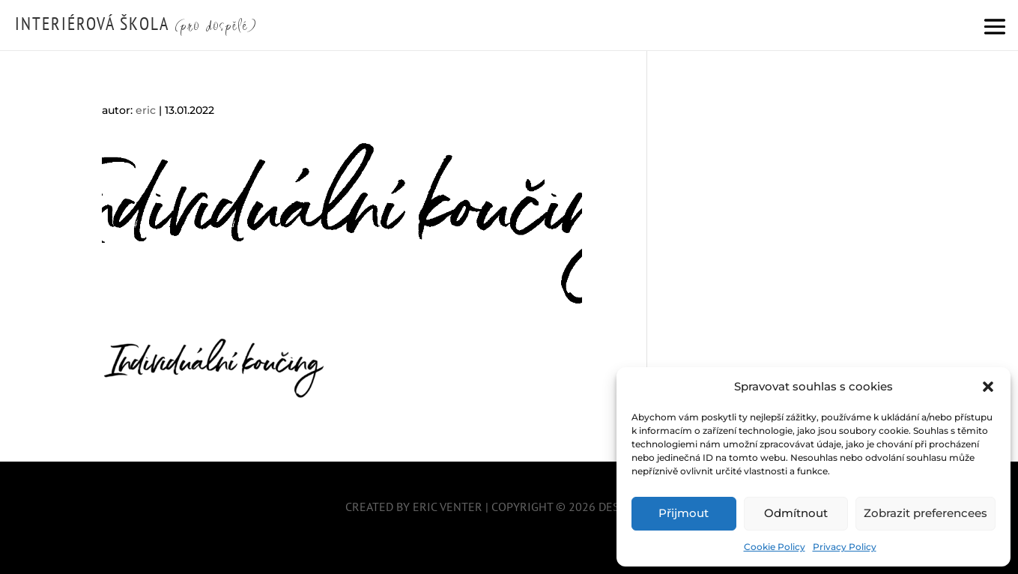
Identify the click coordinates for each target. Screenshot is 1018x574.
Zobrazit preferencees (925, 513)
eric (146, 110)
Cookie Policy (774, 546)
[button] (988, 386)
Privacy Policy (844, 546)
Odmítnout (796, 513)
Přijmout (683, 513)
